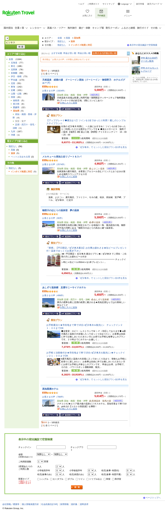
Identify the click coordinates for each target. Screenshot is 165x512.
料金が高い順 (84, 53)
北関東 (14, 69)
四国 (68, 38)
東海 (13, 86)
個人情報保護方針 (30, 504)
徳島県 (16, 100)
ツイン (81, 479)
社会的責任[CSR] (49, 504)
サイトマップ (108, 4)
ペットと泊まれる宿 (20, 156)
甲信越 (14, 80)
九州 (13, 131)
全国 (60, 38)
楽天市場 (140, 4)
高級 (13, 150)
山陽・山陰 (16, 93)
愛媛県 (16, 107)
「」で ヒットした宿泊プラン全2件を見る (102, 379)
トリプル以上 (95, 479)
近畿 (13, 90)
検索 (77, 487)
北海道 (14, 62)
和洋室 (118, 479)
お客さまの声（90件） (53, 218)
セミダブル (58, 479)
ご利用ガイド (93, 4)
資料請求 (84, 504)
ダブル (71, 479)
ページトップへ (153, 497)
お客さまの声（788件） (53, 397)
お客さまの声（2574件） (54, 164)
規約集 (74, 504)
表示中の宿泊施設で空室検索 (143, 45)
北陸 (13, 83)
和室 (108, 479)
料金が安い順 (69, 53)
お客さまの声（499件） (53, 295)
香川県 (16, 104)
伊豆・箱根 (16, 76)
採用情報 (64, 504)
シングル (44, 479)
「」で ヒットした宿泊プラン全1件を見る (102, 147)
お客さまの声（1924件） (54, 90)
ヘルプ (81, 4)
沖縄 (13, 135)
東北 (13, 66)
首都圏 (14, 73)
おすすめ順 (56, 53)
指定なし (62, 41)
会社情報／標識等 (10, 504)
